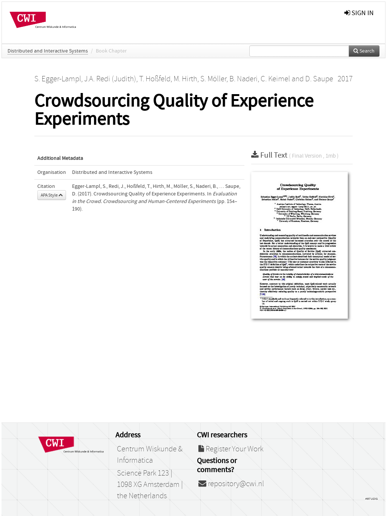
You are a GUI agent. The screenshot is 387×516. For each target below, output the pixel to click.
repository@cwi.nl (231, 483)
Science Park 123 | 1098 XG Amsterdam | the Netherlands (150, 485)
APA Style (52, 195)
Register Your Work (230, 449)
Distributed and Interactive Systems (48, 51)
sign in (359, 13)
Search (364, 51)
